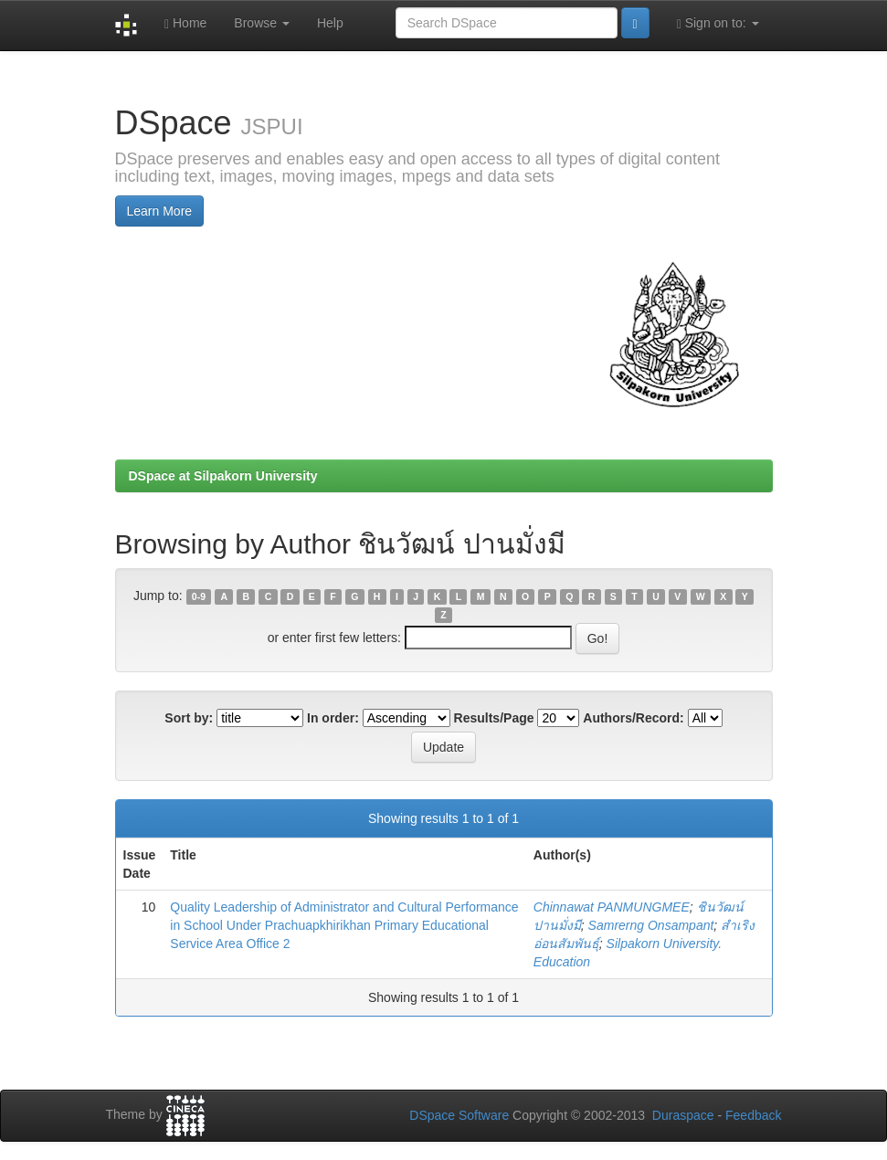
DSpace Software (459, 1115)
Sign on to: (718, 23)
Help (330, 23)
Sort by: (188, 718)
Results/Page (494, 718)
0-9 (199, 596)
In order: (333, 718)
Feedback (753, 1115)
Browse (262, 23)
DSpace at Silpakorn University (223, 476)
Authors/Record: (633, 718)
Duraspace (683, 1115)
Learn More (160, 211)
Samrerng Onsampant (651, 925)
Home (185, 23)
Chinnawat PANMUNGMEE (611, 907)
